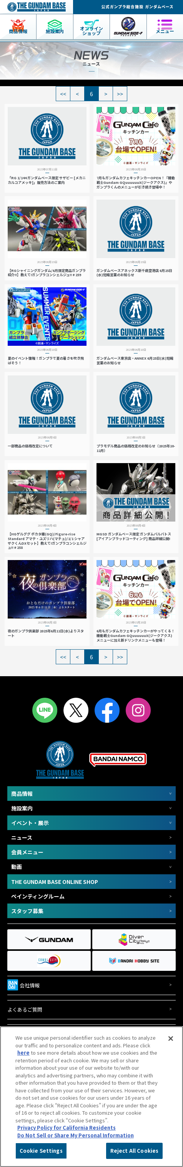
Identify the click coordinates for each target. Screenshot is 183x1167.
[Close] (170, 1038)
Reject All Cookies (134, 1150)
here (23, 1052)
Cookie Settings (41, 1150)
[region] (91, 1096)
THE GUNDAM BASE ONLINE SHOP (54, 881)
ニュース (21, 837)
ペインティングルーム (38, 896)
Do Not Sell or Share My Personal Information (75, 1135)
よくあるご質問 (24, 1010)
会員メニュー (27, 852)
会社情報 (23, 984)
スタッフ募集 (27, 910)
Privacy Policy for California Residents (66, 1127)
